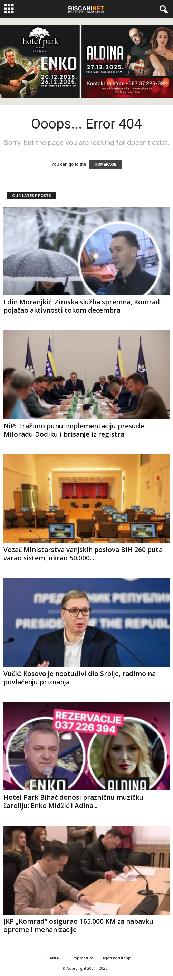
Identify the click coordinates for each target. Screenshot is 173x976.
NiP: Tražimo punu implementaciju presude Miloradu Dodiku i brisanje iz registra (73, 430)
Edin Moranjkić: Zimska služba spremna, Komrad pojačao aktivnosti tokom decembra (81, 306)
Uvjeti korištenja (116, 957)
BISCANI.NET (53, 957)
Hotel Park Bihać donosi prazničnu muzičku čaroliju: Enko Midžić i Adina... (73, 801)
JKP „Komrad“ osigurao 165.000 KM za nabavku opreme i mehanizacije (78, 925)
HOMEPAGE (105, 164)
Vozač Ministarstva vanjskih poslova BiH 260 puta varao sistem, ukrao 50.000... (83, 553)
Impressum (82, 957)
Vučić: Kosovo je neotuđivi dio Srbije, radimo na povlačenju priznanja (79, 677)
